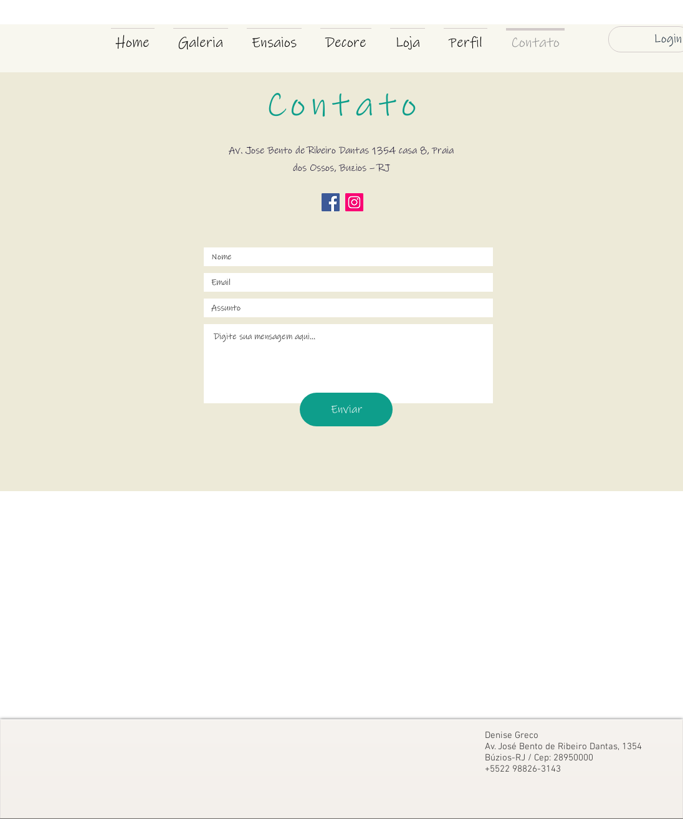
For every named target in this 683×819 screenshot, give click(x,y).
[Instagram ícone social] (354, 202)
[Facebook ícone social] (331, 202)
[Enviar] (346, 409)
